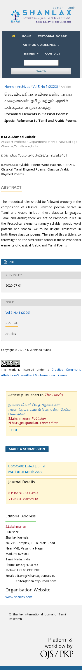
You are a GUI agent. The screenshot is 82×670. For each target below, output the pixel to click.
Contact (53, 53)
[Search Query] (41, 63)
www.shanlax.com (18, 597)
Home (26, 36)
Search (41, 71)
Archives (23, 87)
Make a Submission (27, 449)
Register (57, 7)
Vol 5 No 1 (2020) (45, 87)
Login (71, 7)
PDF (11, 262)
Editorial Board (52, 36)
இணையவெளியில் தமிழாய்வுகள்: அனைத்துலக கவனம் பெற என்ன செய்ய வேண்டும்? (39, 409)
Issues (30, 53)
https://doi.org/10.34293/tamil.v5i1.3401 (38, 155)
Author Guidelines (40, 45)
